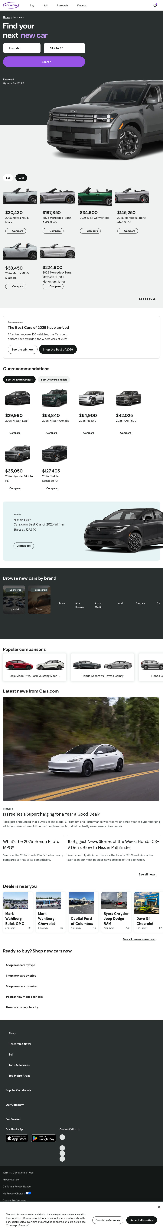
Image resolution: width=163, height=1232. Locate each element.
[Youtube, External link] (62, 1148)
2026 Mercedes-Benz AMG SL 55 (131, 220)
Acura (62, 603)
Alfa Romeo (79, 605)
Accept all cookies (141, 1220)
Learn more (24, 545)
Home (6, 17)
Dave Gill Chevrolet (144, 921)
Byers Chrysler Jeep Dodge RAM (116, 918)
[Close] (159, 1207)
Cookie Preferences (14, 1200)
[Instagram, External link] (62, 1153)
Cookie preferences (108, 1220)
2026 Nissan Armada (55, 420)
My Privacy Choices (17, 1193)
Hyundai (14, 609)
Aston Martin (98, 605)
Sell (45, 5)
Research (62, 5)
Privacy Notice (11, 1179)
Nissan (39, 609)
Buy (32, 5)
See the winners (23, 349)
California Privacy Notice (17, 1186)
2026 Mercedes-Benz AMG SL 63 (57, 220)
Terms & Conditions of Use (18, 1172)
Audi (120, 603)
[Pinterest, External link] (62, 1159)
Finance (81, 5)
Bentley (140, 603)
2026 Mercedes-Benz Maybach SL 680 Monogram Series (57, 276)
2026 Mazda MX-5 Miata (17, 220)
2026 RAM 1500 (126, 420)
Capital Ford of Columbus (82, 921)
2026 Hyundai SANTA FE (19, 478)
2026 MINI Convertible (94, 218)
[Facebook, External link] (62, 1142)
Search (44, 62)
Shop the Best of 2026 (58, 349)
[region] (81, 1216)
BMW (160, 603)
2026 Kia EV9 (87, 420)
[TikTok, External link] (62, 1137)
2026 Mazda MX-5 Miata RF (17, 275)
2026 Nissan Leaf (16, 420)
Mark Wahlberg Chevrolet (46, 918)
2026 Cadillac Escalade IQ (51, 478)
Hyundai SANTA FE (13, 83)
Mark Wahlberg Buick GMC (14, 918)
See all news (149, 874)
